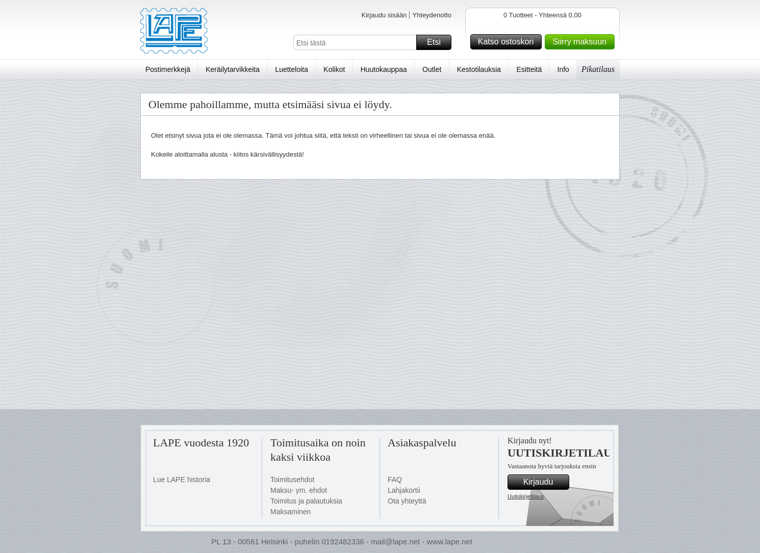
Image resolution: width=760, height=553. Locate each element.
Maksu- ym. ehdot (298, 490)
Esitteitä (529, 69)
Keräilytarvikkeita (233, 69)
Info (563, 69)
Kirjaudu (544, 482)
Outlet (431, 69)
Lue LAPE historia (181, 479)
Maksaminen (290, 512)
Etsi (437, 42)
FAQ (395, 479)
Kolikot (334, 69)
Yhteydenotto (431, 15)
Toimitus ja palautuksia (306, 501)
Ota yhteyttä (407, 501)
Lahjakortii (404, 490)
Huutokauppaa (384, 69)
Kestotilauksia (479, 69)
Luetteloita (291, 69)
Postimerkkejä (167, 69)
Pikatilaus (598, 69)
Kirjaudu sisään (384, 15)
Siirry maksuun (582, 41)
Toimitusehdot (292, 479)
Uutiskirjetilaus (526, 496)
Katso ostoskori (508, 41)
